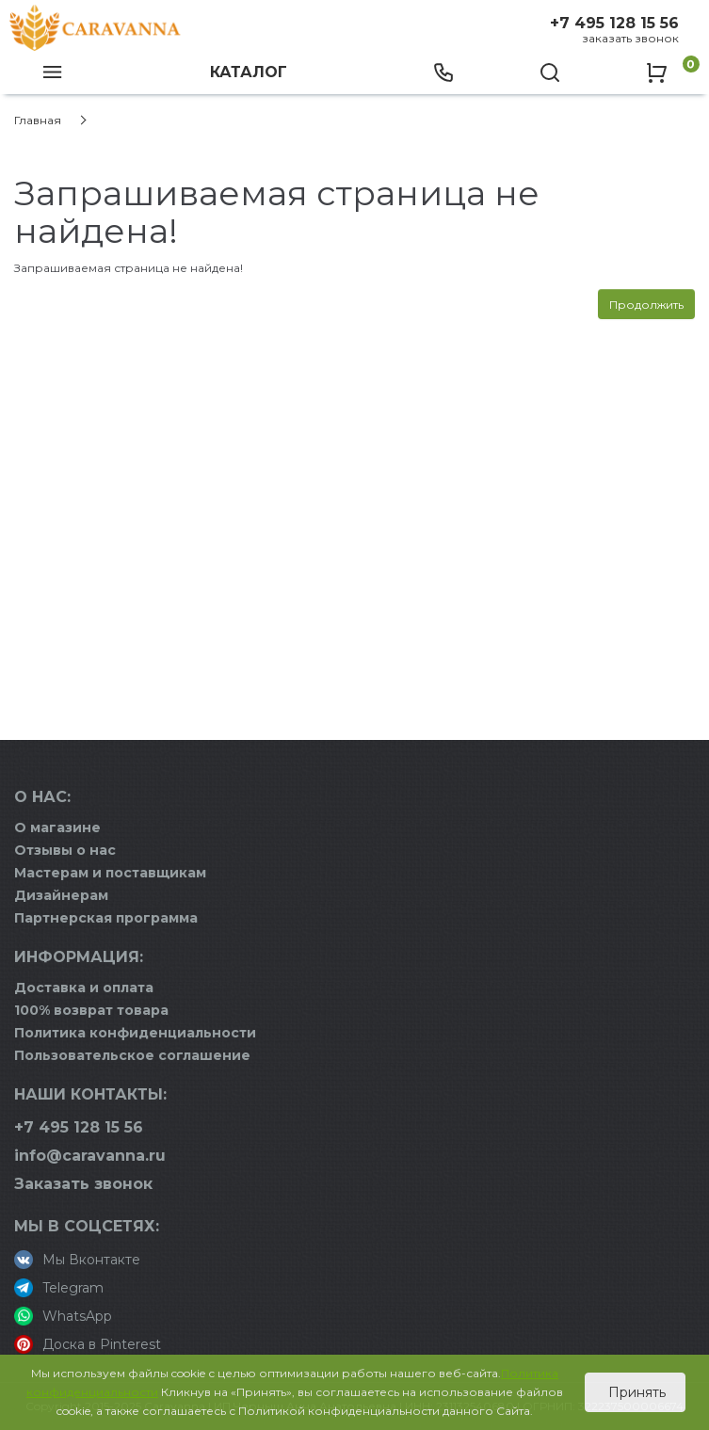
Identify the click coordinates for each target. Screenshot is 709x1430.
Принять (635, 1392)
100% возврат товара (91, 1010)
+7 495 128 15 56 (614, 23)
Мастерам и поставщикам (110, 872)
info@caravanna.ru (90, 1156)
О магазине (57, 827)
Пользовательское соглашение (132, 1055)
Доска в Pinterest (87, 1344)
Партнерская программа (106, 917)
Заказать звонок (630, 38)
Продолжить (646, 304)
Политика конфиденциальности (135, 1032)
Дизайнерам (61, 895)
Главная (37, 120)
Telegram (59, 1287)
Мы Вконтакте (77, 1259)
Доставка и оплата (83, 987)
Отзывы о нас (65, 850)
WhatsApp (63, 1316)
